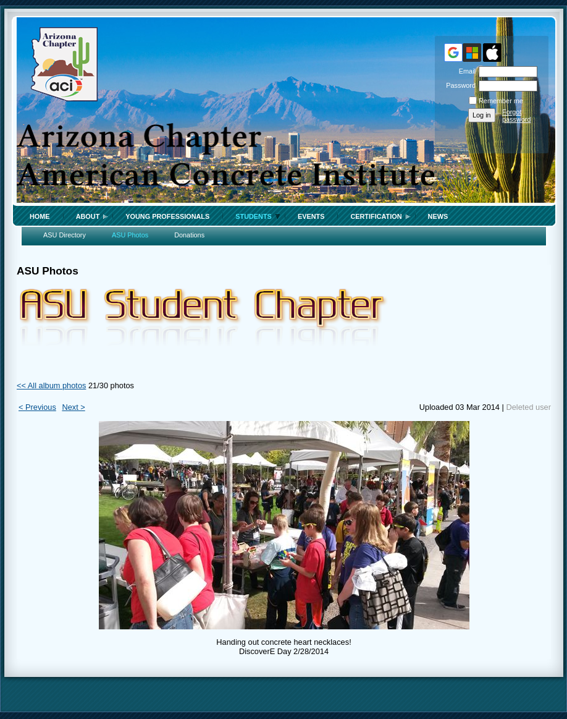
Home (40, 216)
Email (465, 71)
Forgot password (516, 115)
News (438, 216)
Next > (73, 407)
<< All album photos (51, 385)
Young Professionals (167, 216)
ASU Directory (64, 235)
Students (253, 216)
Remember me (501, 100)
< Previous (37, 407)
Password (459, 85)
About (88, 216)
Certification (375, 216)
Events (311, 216)
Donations (189, 235)
